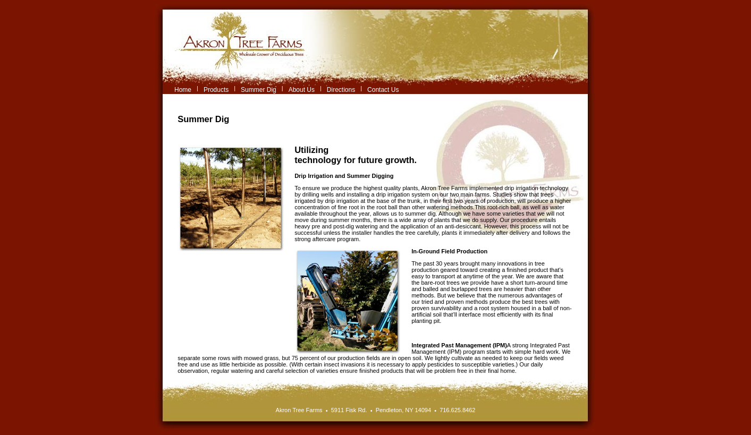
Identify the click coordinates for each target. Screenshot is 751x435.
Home (182, 89)
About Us (302, 89)
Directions (341, 89)
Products (216, 89)
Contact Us (383, 89)
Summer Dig (258, 89)
